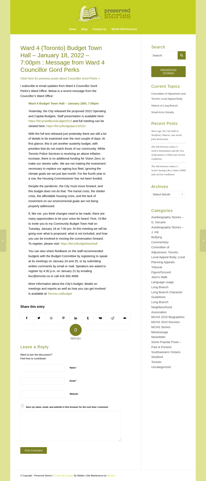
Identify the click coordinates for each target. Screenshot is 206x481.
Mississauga (159, 332)
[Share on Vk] (100, 318)
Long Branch (159, 287)
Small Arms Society (162, 112)
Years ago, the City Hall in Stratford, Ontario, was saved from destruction (166, 135)
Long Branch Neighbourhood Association (161, 307)
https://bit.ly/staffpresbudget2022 (50, 121)
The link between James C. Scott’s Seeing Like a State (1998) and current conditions (168, 170)
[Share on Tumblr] (88, 318)
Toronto (156, 362)
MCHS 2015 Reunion (165, 322)
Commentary (160, 242)
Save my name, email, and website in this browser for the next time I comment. (67, 407)
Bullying (156, 237)
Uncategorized (161, 367)
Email (73, 380)
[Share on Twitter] (39, 318)
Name (73, 367)
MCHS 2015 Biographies (167, 317)
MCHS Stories (160, 327)
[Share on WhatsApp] (51, 318)
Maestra (111, 475)
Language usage (162, 282)
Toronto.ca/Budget (59, 293)
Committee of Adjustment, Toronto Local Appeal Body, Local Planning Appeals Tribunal (168, 257)
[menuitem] (72, 29)
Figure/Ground (161, 272)
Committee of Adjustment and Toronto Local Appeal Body (168, 96)
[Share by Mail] (125, 318)
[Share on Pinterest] (64, 318)
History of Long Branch (164, 105)
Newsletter (158, 337)
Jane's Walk (159, 277)
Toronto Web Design (63, 475)
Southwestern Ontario (165, 352)
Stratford (157, 357)
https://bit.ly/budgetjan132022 (66, 126)
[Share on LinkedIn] (76, 318)
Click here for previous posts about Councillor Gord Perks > (60, 78)
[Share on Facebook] (27, 318)
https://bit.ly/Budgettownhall (79, 243)
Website (74, 394)
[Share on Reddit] (112, 318)
